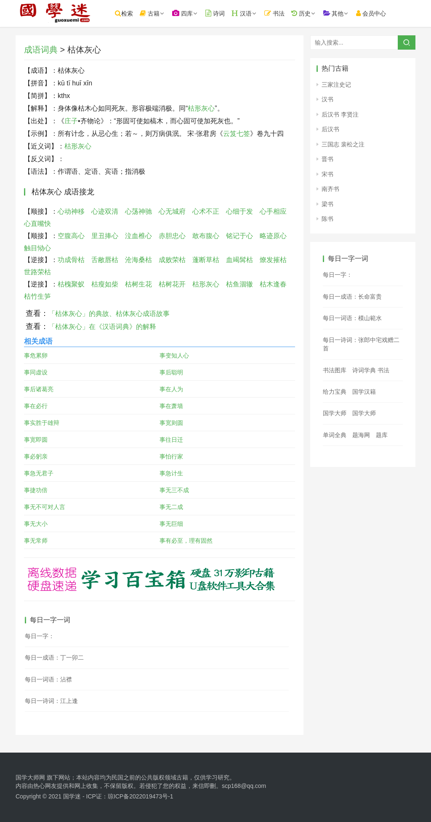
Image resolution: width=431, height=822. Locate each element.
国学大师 (334, 413)
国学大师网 (30, 777)
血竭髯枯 (239, 259)
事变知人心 (174, 355)
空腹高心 (71, 235)
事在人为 (171, 389)
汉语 (247, 13)
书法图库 (334, 370)
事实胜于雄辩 (41, 422)
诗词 (220, 13)
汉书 (327, 99)
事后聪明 (171, 372)
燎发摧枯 (273, 259)
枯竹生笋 (37, 296)
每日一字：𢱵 (39, 636)
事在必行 (36, 406)
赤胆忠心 (172, 235)
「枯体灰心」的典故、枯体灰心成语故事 (109, 313)
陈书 (327, 218)
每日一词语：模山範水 (352, 318)
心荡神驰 (138, 211)
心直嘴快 (37, 223)
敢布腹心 (205, 235)
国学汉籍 (364, 391)
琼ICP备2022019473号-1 (140, 796)
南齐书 (330, 189)
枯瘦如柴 (104, 284)
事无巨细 (171, 523)
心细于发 (239, 211)
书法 (280, 13)
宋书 (327, 174)
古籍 (155, 13)
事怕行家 (171, 456)
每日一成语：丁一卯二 (54, 657)
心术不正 (205, 211)
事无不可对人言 (44, 507)
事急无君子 (38, 473)
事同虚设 (36, 372)
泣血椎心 (138, 235)
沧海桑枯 (138, 259)
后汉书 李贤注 (340, 114)
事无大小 (36, 523)
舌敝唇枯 (104, 259)
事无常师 (36, 540)
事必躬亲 (36, 456)
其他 (338, 13)
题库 (382, 435)
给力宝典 (334, 391)
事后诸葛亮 (38, 389)
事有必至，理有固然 (186, 540)
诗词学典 (364, 370)
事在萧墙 (171, 406)
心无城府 (172, 211)
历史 (306, 13)
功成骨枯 (71, 259)
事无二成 (171, 507)
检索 (129, 13)
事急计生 (171, 473)
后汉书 (330, 129)
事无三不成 (174, 490)
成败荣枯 (172, 259)
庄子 (71, 121)
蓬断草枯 (205, 259)
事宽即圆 (36, 439)
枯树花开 (172, 284)
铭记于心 (239, 235)
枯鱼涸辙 (239, 284)
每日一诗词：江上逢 (51, 700)
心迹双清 (104, 211)
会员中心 (376, 13)
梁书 (327, 204)
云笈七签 (236, 133)
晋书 (327, 159)
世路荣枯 (37, 272)
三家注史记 (336, 84)
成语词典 (41, 49)
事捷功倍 (36, 490)
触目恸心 (37, 248)
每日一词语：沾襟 (48, 679)
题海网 (361, 435)
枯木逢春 (273, 284)
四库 (188, 13)
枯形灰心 (201, 108)
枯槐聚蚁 (71, 284)
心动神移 (71, 211)
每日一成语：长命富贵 (352, 296)
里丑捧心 (104, 235)
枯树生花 (138, 284)
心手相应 (273, 211)
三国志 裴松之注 (343, 144)
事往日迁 (171, 439)
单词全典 (334, 435)
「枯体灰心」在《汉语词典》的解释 (102, 326)
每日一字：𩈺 (337, 274)
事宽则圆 (171, 422)
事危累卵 (36, 355)
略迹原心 (273, 235)
